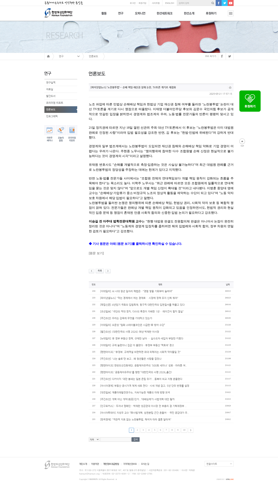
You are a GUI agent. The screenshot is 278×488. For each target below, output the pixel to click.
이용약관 (95, 464)
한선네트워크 (164, 15)
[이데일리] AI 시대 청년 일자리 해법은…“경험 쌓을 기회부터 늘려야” (136, 291)
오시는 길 (145, 464)
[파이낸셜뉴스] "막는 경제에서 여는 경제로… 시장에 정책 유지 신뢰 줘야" (139, 297)
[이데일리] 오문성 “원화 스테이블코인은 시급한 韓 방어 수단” (132, 324)
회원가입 (142, 3)
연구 (120, 15)
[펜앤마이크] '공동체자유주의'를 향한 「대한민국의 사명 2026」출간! (136, 372)
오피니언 (140, 15)
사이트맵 (155, 3)
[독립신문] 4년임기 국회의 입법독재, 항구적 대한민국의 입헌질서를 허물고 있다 (142, 304)
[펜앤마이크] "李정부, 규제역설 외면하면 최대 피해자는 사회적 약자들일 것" (140, 351)
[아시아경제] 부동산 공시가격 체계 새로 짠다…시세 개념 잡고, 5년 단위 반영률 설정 (144, 385)
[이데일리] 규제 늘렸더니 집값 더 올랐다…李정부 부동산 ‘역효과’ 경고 (137, 345)
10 (184, 430)
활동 (104, 15)
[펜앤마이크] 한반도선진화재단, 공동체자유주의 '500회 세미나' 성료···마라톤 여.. (143, 365)
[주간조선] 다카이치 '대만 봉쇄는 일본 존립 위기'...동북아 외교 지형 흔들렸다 (141, 378)
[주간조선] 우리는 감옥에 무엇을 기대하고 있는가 (126, 318)
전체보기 (228, 15)
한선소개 (189, 15)
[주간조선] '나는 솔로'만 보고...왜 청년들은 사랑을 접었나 (130, 358)
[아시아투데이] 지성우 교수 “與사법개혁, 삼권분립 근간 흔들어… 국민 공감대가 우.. (144, 412)
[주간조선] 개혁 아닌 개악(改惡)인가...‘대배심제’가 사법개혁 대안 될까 (137, 399)
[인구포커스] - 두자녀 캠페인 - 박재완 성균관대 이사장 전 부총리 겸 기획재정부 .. (143, 405)
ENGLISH (169, 3)
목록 (100, 270)
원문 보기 (96, 253)
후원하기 (211, 15)
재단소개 (83, 464)
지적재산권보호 (130, 464)
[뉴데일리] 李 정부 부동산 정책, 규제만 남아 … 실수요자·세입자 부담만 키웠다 (141, 338)
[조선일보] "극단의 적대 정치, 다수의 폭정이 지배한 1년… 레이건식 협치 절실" (142, 311)
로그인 (133, 3)
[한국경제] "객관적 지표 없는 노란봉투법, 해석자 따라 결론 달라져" (135, 419)
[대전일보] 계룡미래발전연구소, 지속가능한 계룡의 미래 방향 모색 (135, 392)
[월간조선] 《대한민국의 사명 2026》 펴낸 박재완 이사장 (129, 331)
